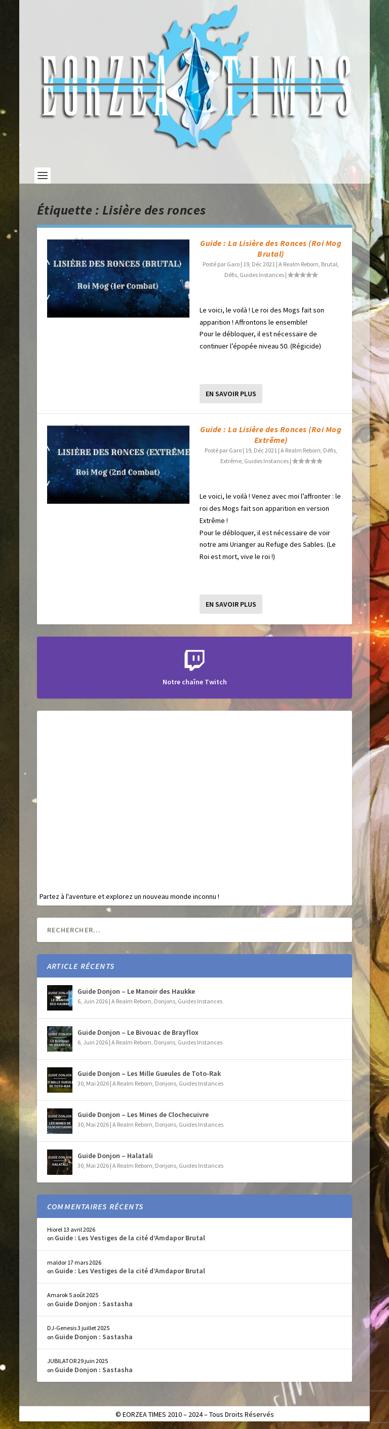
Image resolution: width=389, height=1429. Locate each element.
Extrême (231, 461)
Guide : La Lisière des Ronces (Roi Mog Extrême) (270, 434)
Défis (230, 274)
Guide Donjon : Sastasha (94, 1303)
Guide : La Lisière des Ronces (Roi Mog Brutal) (270, 248)
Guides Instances (262, 274)
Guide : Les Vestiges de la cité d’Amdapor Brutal (130, 1237)
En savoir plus (231, 393)
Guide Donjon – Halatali (115, 1155)
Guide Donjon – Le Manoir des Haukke (136, 991)
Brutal (329, 264)
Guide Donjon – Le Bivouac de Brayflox (138, 1032)
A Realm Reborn (299, 264)
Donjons (164, 1001)
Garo (233, 264)
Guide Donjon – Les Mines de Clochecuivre (143, 1114)
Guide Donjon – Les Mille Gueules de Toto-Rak (149, 1073)
